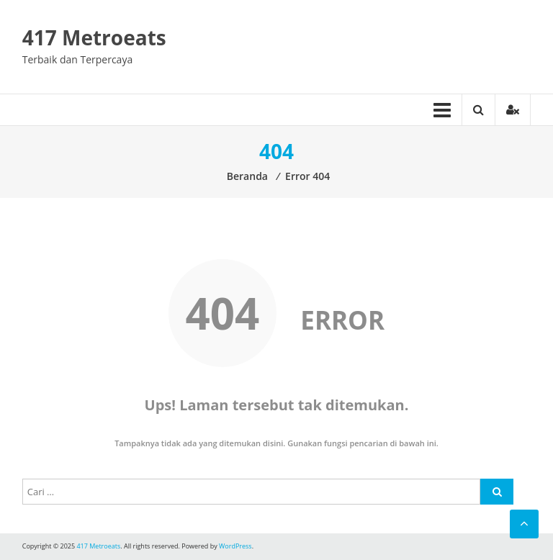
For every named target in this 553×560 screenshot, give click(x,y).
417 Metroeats (94, 37)
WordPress (235, 546)
